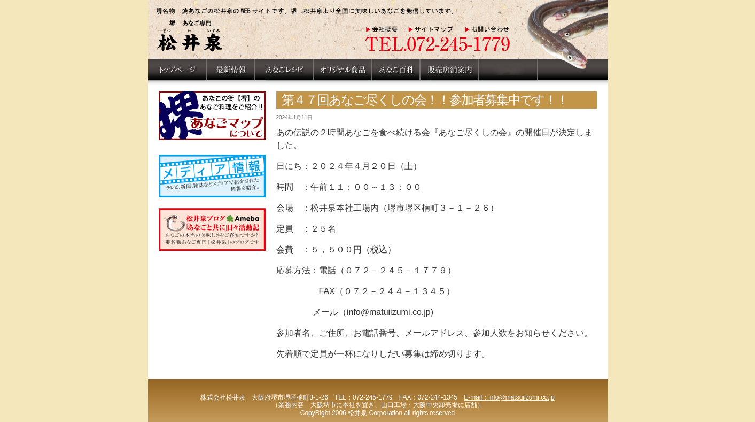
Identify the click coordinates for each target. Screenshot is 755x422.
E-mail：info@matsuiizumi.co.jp (509, 397)
